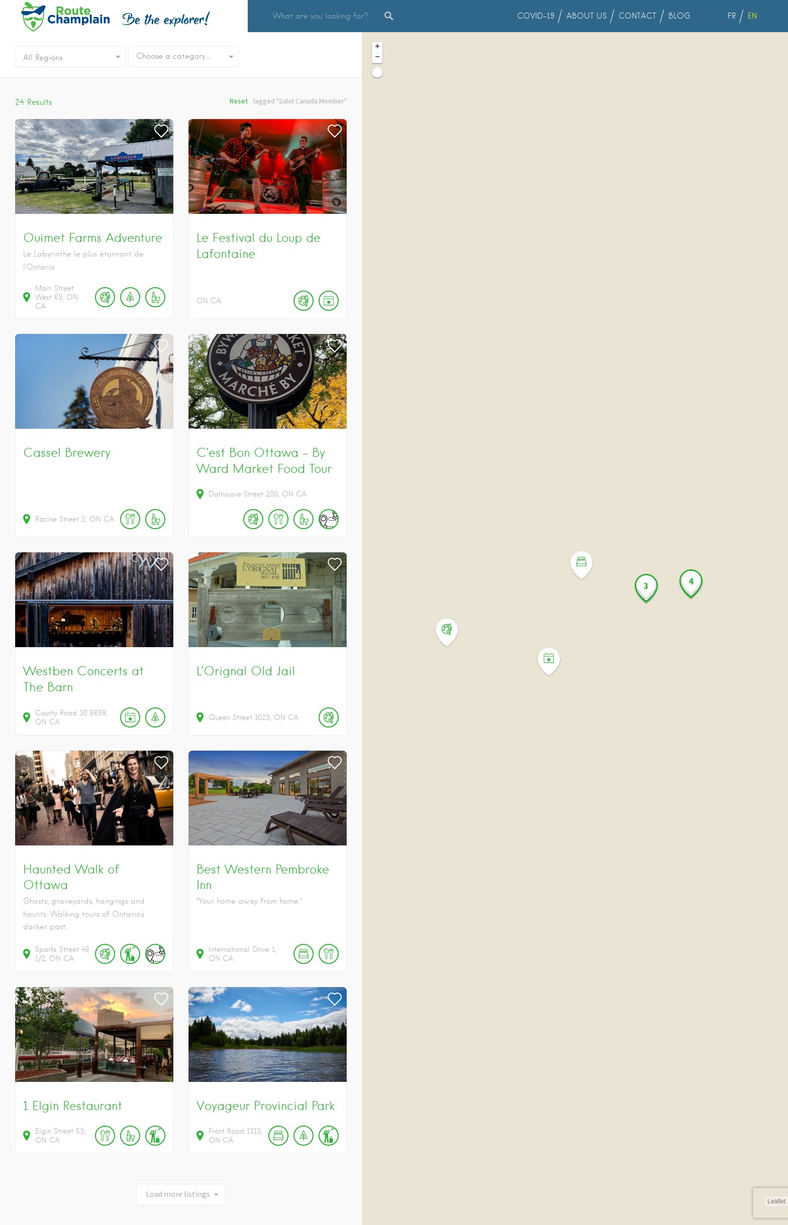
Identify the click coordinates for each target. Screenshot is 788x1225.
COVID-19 (535, 16)
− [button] (377, 58)
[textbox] (183, 57)
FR (732, 16)
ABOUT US (586, 16)
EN (752, 16)
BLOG (679, 16)
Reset (239, 100)
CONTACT (637, 16)
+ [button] (377, 47)
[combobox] (183, 56)
